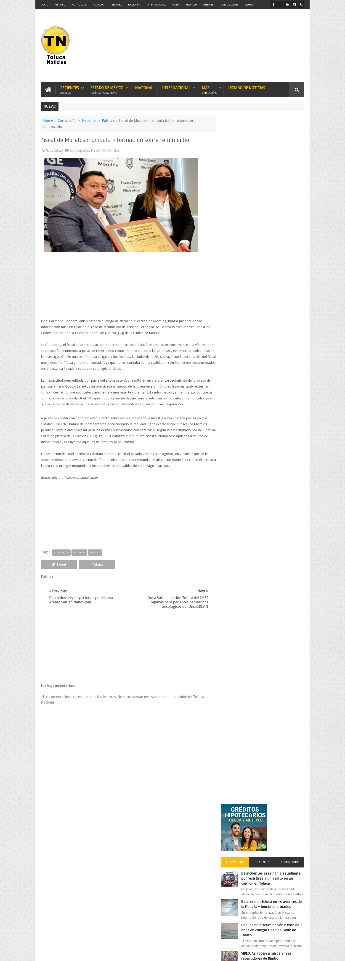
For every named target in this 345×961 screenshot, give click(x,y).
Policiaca (99, 4)
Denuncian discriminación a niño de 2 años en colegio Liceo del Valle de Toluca (274, 245)
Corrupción (67, 120)
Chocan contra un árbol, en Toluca (273, 390)
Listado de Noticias (246, 88)
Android (191, 4)
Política (108, 120)
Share (92, 564)
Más (209, 90)
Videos (249, 4)
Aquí (300, 954)
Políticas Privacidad (264, 954)
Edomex (117, 4)
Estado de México (106, 90)
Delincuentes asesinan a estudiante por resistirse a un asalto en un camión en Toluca (270, 193)
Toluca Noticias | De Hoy (98, 954)
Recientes (69, 90)
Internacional (156, 4)
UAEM (175, 4)
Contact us (292, 815)
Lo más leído (238, 177)
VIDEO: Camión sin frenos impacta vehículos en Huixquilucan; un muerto (272, 320)
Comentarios (290, 177)
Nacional (134, 4)
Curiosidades (230, 4)
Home (48, 120)
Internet (208, 4)
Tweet (57, 564)
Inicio (44, 4)
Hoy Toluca (79, 4)
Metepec (60, 4)
